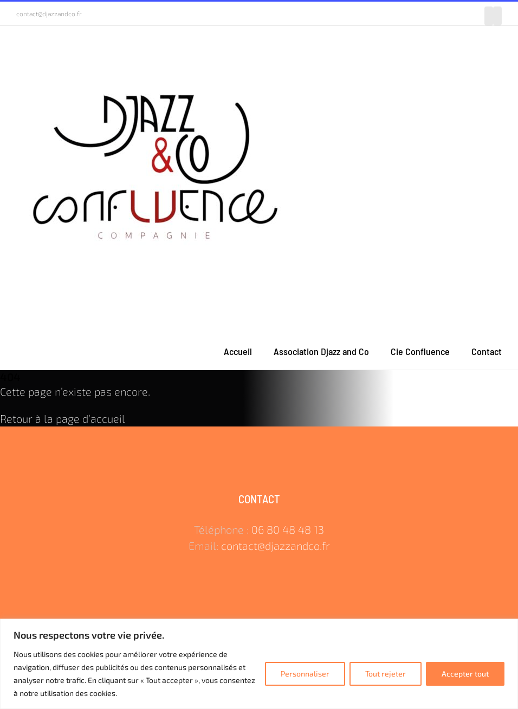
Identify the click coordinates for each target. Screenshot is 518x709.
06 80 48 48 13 (287, 529)
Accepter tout (465, 673)
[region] (259, 664)
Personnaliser (305, 673)
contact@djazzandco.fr (49, 13)
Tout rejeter (385, 673)
